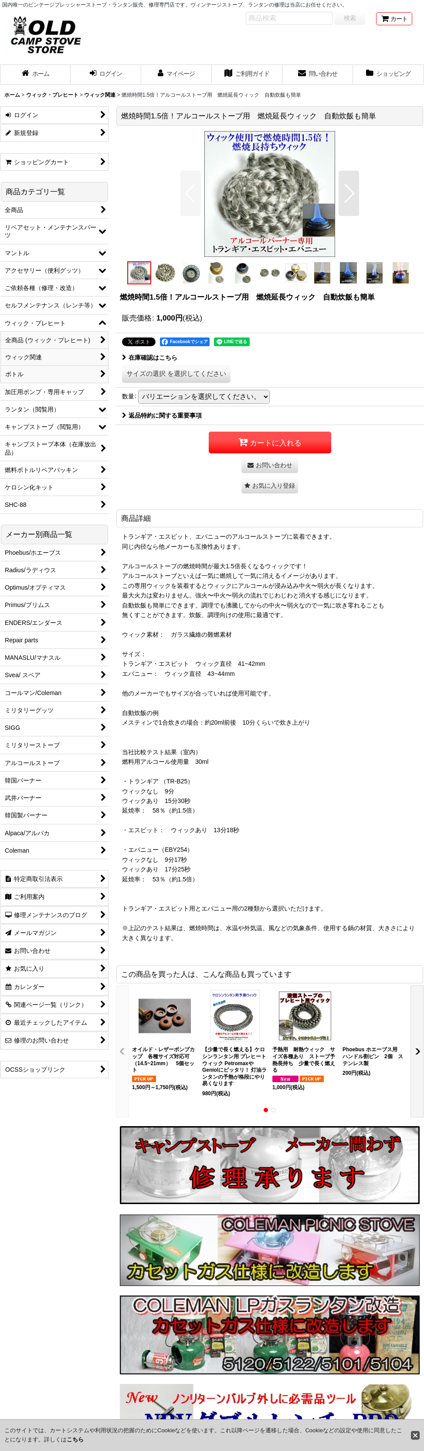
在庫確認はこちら (149, 357)
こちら (75, 1439)
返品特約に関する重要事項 (162, 415)
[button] (190, 193)
